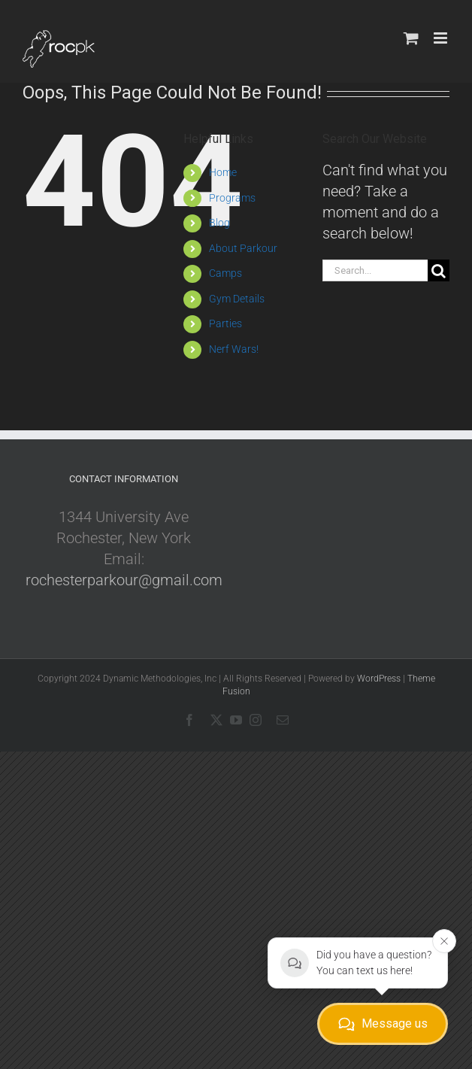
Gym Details (237, 299)
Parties (225, 323)
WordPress (379, 678)
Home (223, 172)
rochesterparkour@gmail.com (124, 580)
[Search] (438, 270)
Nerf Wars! (234, 349)
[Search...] (375, 270)
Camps (225, 273)
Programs (232, 198)
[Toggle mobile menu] (441, 38)
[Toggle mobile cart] (411, 38)
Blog (219, 223)
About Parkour (243, 248)
